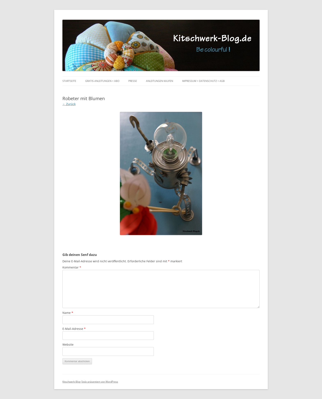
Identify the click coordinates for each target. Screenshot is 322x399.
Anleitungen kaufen (159, 81)
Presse (132, 81)
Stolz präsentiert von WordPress (99, 381)
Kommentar (71, 267)
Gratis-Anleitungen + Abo (102, 81)
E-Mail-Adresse (74, 329)
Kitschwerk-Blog (71, 381)
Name (67, 313)
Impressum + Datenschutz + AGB (203, 81)
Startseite (69, 81)
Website (68, 344)
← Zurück (69, 104)
